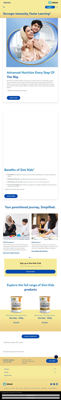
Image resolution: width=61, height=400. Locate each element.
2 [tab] (31, 257)
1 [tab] (29, 257)
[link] (6, 369)
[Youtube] (57, 384)
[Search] (57, 7)
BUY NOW (16, 322)
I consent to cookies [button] (31, 397)
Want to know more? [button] (31, 395)
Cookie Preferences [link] (52, 388)
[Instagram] (54, 384)
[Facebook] (51, 384)
